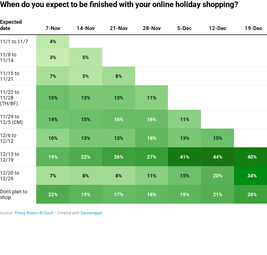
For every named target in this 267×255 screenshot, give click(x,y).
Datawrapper (92, 213)
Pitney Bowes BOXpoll (34, 213)
